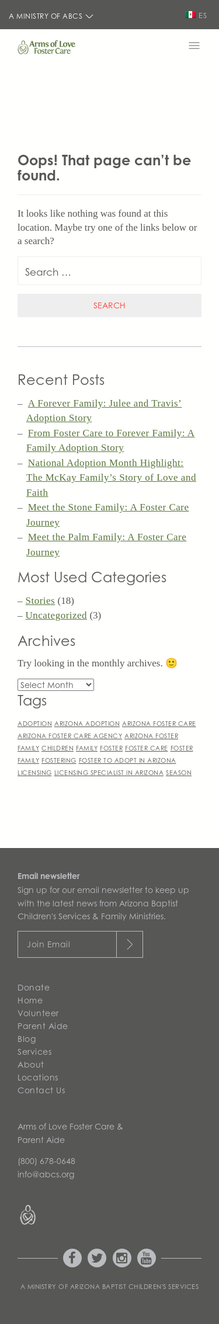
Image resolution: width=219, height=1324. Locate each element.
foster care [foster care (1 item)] (146, 748)
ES (196, 15)
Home (30, 1000)
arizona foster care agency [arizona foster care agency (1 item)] (70, 735)
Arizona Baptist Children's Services (134, 1287)
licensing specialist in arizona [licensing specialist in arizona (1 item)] (109, 772)
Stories (40, 600)
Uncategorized (57, 615)
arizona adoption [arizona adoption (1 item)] (87, 723)
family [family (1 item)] (87, 748)
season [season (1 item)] (179, 772)
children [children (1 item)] (57, 748)
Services (34, 1052)
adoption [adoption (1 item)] (35, 723)
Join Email (48, 944)
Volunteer (38, 1013)
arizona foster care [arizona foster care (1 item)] (159, 723)
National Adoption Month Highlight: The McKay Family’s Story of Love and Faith (111, 477)
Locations (38, 1077)
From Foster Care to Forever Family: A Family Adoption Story (110, 441)
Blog (27, 1039)
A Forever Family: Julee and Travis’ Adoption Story (104, 411)
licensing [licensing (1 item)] (35, 772)
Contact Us (41, 1090)
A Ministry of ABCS (51, 16)
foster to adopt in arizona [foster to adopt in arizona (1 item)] (127, 760)
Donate (34, 987)
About (31, 1064)
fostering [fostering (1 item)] (59, 760)
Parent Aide (43, 1026)
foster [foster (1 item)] (111, 748)
